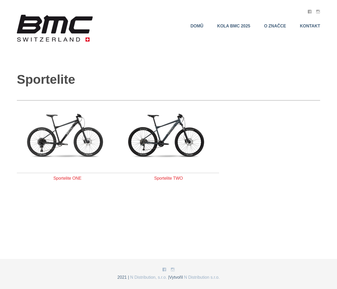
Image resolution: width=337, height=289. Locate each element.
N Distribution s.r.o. (202, 277)
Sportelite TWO (168, 178)
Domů (197, 26)
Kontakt (310, 26)
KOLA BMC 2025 (233, 26)
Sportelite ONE (67, 178)
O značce (275, 26)
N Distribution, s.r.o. (148, 277)
